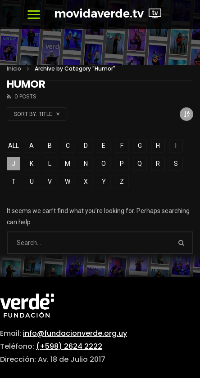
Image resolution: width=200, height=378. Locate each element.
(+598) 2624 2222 (69, 346)
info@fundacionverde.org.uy (75, 333)
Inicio (14, 68)
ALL (13, 145)
